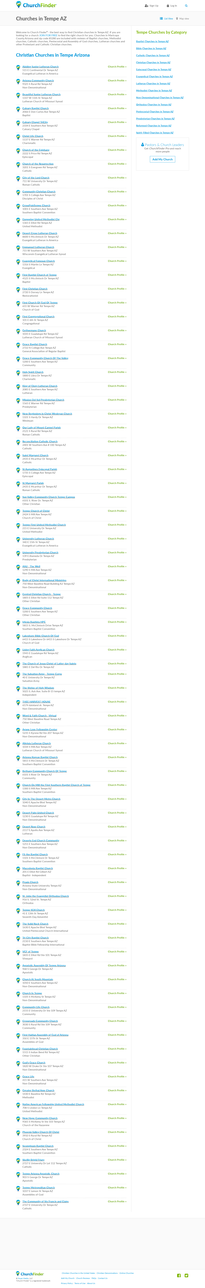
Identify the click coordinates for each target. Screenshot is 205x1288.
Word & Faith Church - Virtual (39, 715)
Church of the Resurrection (37, 163)
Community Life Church (35, 1006)
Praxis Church (30, 882)
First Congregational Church (38, 316)
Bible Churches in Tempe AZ (151, 48)
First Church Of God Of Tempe (40, 302)
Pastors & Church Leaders (162, 144)
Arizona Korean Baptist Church (40, 757)
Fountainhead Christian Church (40, 1048)
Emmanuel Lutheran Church (38, 246)
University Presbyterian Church (40, 552)
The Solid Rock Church (35, 923)
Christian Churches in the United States (78, 1273)
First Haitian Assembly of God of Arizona (45, 1034)
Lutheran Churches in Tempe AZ (153, 83)
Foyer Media (23, 1278)
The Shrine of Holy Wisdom (38, 687)
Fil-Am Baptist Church (35, 854)
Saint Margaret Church (35, 455)
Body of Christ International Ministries (44, 580)
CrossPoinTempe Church (36, 205)
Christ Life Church (32, 135)
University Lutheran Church (38, 538)
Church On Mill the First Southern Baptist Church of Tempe (56, 784)
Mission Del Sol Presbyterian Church (43, 399)
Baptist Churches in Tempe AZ (152, 41)
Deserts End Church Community (40, 840)
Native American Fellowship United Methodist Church (53, 1104)
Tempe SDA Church (33, 909)
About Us (91, 1283)
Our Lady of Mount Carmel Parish (41, 427)
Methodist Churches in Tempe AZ (154, 90)
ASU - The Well (31, 566)
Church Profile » (117, 66)
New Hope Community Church (39, 1118)
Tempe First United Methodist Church (44, 524)
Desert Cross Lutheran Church (39, 233)
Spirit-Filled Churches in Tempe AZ (154, 132)
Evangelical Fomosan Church (38, 260)
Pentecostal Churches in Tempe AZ (154, 111)
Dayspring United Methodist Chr (41, 219)
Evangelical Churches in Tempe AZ (154, 76)
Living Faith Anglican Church (38, 649)
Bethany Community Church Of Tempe (44, 770)
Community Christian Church (38, 191)
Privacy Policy (67, 1283)
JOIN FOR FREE (48, 35)
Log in (173, 5)
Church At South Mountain (37, 979)
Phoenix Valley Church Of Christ (40, 1131)
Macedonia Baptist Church (37, 868)
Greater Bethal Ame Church (38, 1090)
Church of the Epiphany (35, 149)
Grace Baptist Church (34, 344)
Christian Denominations (107, 1273)
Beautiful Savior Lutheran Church (41, 94)
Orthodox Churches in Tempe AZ (153, 104)
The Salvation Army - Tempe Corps (42, 673)
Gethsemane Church (34, 330)
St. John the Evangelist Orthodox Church (45, 895)
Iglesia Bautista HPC (34, 621)
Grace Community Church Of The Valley (45, 357)
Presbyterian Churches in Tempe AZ (155, 118)
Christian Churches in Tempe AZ (153, 62)
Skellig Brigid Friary (33, 1159)
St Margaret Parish (33, 482)
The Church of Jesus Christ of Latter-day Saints (49, 663)
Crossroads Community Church (40, 1020)
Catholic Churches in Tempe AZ (153, 55)
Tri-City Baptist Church (35, 937)
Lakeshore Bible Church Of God (40, 635)
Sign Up (154, 5)
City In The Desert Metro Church (41, 798)
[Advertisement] (102, 1243)
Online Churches (126, 1273)
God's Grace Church (33, 1062)
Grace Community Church (37, 607)
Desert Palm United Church (38, 812)
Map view (184, 18)
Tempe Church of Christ (36, 510)
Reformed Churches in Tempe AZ (153, 125)
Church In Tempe (32, 993)
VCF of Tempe (30, 951)
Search (187, 5)
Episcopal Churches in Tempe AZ (153, 69)
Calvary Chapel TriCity (35, 122)
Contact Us (102, 1278)
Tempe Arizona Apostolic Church (40, 1173)
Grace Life (28, 1076)
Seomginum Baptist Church (37, 1145)
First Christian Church (34, 288)
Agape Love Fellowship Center (39, 729)
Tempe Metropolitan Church (38, 1187)
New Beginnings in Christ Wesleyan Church (47, 413)
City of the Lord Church (35, 177)
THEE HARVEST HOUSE (36, 701)
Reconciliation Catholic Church (39, 441)
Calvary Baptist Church (35, 108)
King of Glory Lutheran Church (39, 385)
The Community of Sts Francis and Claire (45, 1201)
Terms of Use (79, 1283)
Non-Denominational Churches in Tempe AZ (160, 97)
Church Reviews (83, 1278)
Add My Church (162, 159)
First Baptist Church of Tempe (39, 274)
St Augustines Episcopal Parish (39, 469)
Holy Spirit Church (32, 371)
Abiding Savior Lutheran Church (40, 66)
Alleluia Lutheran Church (36, 743)
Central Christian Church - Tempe (41, 593)
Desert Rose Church (33, 826)
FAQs (94, 1278)
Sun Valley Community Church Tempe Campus (48, 496)
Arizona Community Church (38, 80)
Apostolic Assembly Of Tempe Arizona (44, 965)
